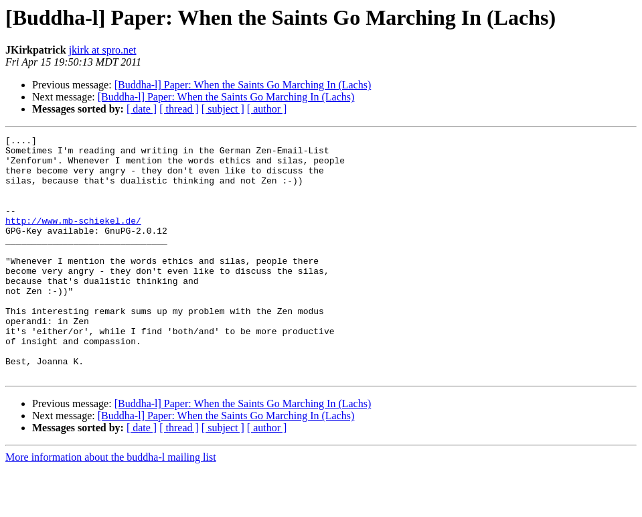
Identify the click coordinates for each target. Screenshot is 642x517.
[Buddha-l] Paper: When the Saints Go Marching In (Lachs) (243, 84)
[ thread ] (179, 109)
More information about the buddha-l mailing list (110, 505)
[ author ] (267, 109)
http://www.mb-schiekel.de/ (73, 238)
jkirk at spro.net (103, 50)
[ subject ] (223, 109)
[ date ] (142, 109)
